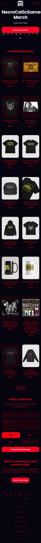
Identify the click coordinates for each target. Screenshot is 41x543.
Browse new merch (20, 30)
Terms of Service (20, 517)
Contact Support (20, 531)
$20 (11, 442)
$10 (30, 435)
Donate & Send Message (20, 449)
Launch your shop (20, 480)
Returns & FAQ (20, 526)
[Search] (34, 3)
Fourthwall (24, 539)
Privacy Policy (20, 521)
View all (20, 388)
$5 (11, 435)
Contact (20, 512)
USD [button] (20, 507)
